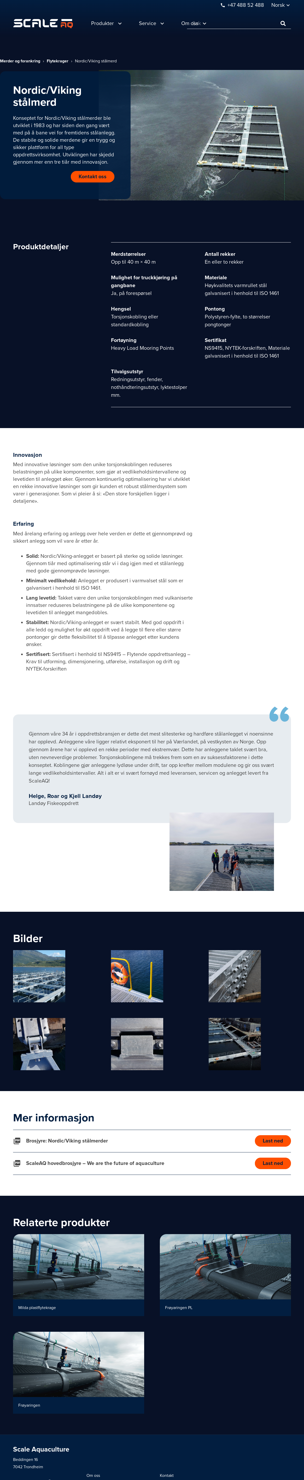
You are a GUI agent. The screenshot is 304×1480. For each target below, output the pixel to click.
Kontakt (167, 1475)
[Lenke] (43, 23)
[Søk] (239, 23)
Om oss (93, 1475)
